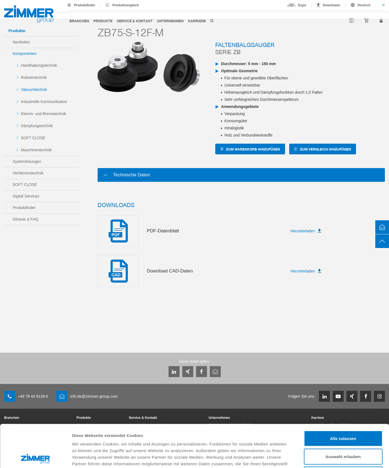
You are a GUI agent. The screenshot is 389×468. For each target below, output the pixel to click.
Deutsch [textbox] (363, 5)
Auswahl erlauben (343, 414)
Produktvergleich (125, 5)
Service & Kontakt (135, 21)
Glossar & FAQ (25, 219)
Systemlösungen (27, 161)
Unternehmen (170, 21)
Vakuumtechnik (34, 89)
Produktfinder (84, 5)
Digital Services (26, 196)
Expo (302, 5)
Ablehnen (343, 432)
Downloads (331, 5)
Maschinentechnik (36, 150)
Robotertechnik (34, 77)
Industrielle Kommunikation (44, 101)
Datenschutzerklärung (246, 427)
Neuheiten (21, 42)
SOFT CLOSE (33, 138)
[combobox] (365, 5)
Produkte (102, 21)
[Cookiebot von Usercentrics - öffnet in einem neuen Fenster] (36, 457)
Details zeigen (292, 457)
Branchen (79, 21)
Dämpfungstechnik (37, 126)
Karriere (197, 21)
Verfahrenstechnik (28, 173)
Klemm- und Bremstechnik (43, 114)
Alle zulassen (343, 396)
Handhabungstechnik (39, 65)
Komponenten (25, 53)
